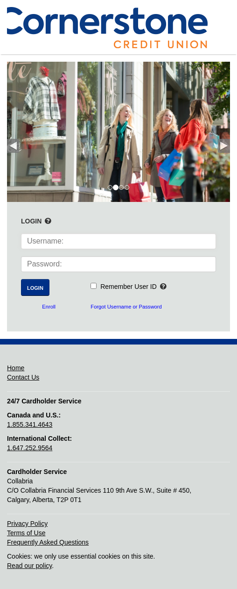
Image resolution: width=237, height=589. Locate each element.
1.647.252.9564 (29, 448)
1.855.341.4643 (29, 424)
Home (15, 368)
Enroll (49, 306)
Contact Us (23, 377)
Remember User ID (128, 286)
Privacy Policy (27, 523)
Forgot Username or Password (126, 306)
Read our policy (29, 565)
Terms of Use (26, 533)
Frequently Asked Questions (48, 542)
